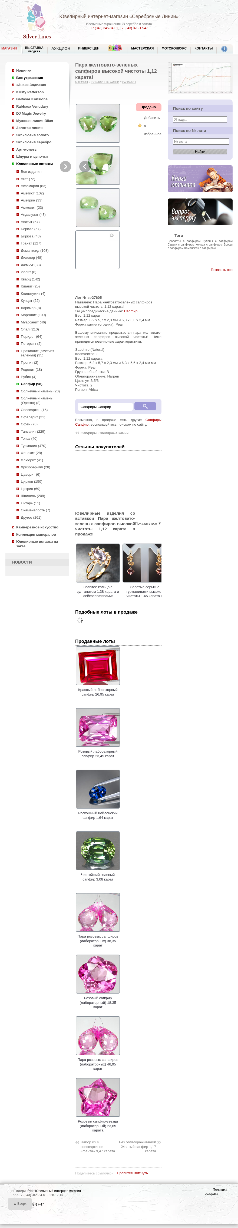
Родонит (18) (31, 370)
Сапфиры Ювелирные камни (104, 433)
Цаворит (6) (30, 474)
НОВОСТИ (22, 562)
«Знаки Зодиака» (31, 85)
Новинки (23, 70)
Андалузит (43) (33, 215)
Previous (85, 166)
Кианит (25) (30, 286)
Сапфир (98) (31, 384)
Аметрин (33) (31, 200)
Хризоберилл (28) (35, 467)
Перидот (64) (31, 337)
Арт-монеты (27, 149)
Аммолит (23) (32, 208)
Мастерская (142, 48)
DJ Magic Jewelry (31, 113)
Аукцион (60, 48)
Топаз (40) (29, 438)
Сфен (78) (29, 424)
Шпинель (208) (33, 496)
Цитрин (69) (30, 489)
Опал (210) (30, 329)
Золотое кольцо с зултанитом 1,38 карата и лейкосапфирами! (98, 591)
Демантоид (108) (35, 251)
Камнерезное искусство (37, 527)
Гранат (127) (31, 243)
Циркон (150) (31, 481)
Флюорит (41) (32, 460)
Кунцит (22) (30, 301)
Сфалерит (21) (33, 417)
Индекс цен (88, 48)
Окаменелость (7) (35, 510)
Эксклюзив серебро (33, 142)
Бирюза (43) (31, 236)
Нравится (125, 1173)
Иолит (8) (28, 272)
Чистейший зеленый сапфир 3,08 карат (98, 874)
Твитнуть (140, 1173)
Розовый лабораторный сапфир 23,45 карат (98, 751)
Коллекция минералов (36, 534)
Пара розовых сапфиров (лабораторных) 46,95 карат (98, 1062)
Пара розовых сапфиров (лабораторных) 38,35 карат (98, 939)
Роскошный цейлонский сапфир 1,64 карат (98, 813)
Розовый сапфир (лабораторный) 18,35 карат (98, 1000)
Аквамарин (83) (33, 186)
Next (65, 166)
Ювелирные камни (105, 82)
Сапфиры (129, 82)
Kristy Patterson (30, 92)
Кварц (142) (30, 279)
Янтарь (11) (30, 503)
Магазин (81, 82)
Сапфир (131, 311)
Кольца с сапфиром (209, 244)
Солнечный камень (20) (40, 391)
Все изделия (31, 172)
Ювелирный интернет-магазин (93, 16)
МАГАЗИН (9, 48)
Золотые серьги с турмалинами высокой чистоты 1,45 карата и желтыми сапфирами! (144, 594)
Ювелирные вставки (34, 164)
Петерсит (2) (31, 344)
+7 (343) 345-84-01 (104, 28)
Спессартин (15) (34, 410)
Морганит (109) (33, 315)
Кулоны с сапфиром (218, 241)
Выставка (34, 49)
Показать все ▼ (148, 523)
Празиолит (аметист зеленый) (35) (37, 353)
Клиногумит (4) (33, 294)
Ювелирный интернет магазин (58, 1191)
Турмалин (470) (33, 446)
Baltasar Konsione (32, 99)
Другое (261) (31, 517)
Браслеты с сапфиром (184, 241)
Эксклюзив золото (32, 135)
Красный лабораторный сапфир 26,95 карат (98, 689)
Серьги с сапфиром (181, 244)
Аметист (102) (32, 193)
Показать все (222, 270)
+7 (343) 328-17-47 (134, 28)
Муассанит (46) (33, 322)
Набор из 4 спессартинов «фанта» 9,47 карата (98, 1146)
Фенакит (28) (31, 453)
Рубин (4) (29, 377)
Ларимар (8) (31, 308)
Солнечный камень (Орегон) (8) (36, 400)
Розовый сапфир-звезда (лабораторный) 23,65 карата (98, 1124)
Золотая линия (29, 128)
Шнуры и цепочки (32, 156)
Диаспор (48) (31, 258)
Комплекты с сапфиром (200, 248)
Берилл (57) (31, 229)
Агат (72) (28, 179)
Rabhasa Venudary (32, 106)
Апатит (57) (30, 222)
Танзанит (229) (33, 431)
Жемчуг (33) (31, 265)
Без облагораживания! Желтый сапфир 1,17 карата (137, 1146)
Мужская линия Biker (34, 121)
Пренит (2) (29, 362)
